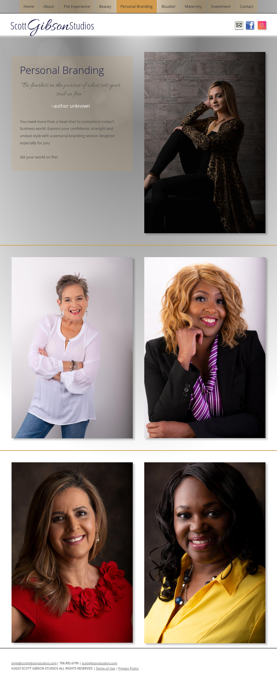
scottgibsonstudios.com (99, 663)
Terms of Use (105, 668)
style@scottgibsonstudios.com (34, 663)
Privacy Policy (128, 668)
